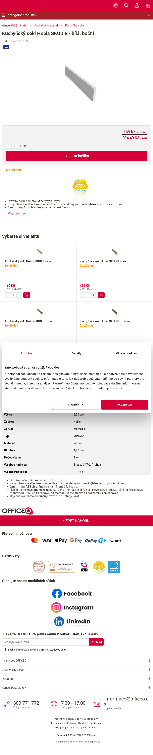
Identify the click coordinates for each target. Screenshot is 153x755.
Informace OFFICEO (14, 660)
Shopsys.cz (94, 741)
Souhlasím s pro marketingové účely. (37, 649)
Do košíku (77, 156)
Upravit (75, 405)
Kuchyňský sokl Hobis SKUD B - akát (29, 261)
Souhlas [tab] (26, 353)
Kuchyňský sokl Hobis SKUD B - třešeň (105, 321)
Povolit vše (124, 405)
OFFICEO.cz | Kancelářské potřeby (14, 5)
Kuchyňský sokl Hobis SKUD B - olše (28, 321)
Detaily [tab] (76, 353)
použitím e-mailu (31, 649)
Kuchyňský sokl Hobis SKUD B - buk (103, 261)
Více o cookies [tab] (126, 353)
